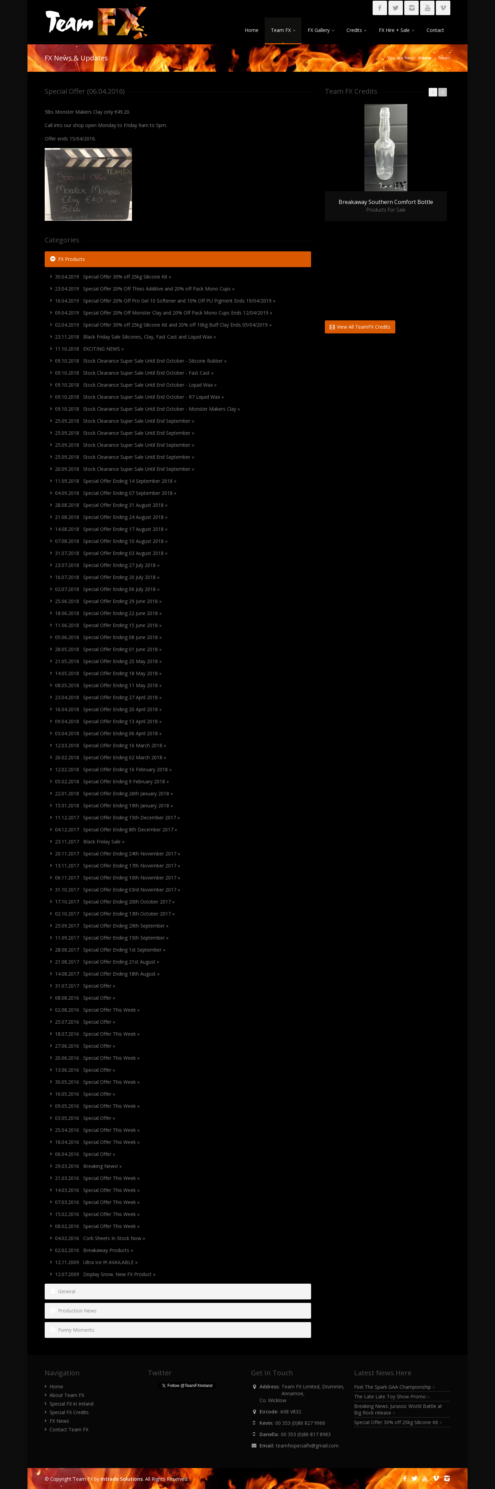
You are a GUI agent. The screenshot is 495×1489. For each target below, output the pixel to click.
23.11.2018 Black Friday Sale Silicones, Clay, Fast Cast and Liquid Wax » (135, 336)
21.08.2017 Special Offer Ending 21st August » (107, 961)
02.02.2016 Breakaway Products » (94, 1250)
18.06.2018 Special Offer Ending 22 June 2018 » (108, 613)
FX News (59, 1421)
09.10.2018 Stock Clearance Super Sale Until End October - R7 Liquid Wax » (139, 397)
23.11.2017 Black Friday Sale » (89, 841)
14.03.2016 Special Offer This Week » (97, 1190)
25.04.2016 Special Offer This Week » (97, 1130)
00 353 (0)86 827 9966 (300, 1423)
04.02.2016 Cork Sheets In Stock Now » (100, 1238)
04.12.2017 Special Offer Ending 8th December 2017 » (116, 829)
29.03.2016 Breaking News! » (88, 1166)
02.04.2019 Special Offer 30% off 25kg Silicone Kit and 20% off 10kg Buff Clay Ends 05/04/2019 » (163, 324)
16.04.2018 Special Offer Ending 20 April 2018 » (108, 709)
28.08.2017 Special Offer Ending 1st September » (110, 949)
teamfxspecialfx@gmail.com (307, 1445)
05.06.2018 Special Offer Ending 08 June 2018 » (108, 637)
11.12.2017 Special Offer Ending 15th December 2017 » (117, 817)
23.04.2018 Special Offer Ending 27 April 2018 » (108, 697)
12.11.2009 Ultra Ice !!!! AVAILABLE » (96, 1262)
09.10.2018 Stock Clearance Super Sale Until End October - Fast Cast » (134, 373)
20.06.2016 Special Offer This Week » (97, 1058)
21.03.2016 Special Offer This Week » (97, 1178)
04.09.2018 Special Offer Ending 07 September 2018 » (115, 493)
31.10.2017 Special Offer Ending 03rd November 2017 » (117, 889)
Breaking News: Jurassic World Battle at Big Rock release (398, 1409)
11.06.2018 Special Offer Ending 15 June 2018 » (108, 625)
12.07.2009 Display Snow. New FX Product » (105, 1274)
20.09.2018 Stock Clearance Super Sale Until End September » (124, 469)
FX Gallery (321, 30)
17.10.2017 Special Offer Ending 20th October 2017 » (115, 901)
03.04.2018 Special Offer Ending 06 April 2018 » (108, 733)
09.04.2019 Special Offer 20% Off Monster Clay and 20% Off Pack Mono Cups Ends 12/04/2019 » (163, 312)
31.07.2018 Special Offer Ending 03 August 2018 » (111, 553)
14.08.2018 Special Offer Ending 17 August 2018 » (111, 529)
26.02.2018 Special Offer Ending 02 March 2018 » (110, 757)
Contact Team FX (69, 1429)
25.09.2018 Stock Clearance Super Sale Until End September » (124, 421)
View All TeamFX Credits (360, 326)
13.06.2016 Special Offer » (85, 1070)
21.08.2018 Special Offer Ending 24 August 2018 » (111, 517)
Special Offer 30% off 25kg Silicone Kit (398, 1422)
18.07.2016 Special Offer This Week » (97, 1034)
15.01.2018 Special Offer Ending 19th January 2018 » (114, 805)
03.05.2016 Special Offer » (85, 1118)
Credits (356, 30)
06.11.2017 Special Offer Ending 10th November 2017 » (117, 877)
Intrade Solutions (122, 1479)
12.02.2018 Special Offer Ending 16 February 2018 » (113, 769)
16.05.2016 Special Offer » (85, 1094)
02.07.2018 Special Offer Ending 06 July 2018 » (107, 589)
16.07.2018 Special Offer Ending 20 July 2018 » (107, 577)
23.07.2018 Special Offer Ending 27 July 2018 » (107, 565)
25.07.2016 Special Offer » (85, 1022)
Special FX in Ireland (72, 1403)
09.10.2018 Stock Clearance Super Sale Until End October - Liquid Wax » (136, 385)
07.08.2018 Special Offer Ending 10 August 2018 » (111, 541)
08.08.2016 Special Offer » (85, 997)
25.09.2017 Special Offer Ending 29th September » (111, 925)
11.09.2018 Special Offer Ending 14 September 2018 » (115, 481)
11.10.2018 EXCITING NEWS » (89, 348)
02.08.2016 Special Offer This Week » (97, 1010)
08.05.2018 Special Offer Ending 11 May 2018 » (108, 685)
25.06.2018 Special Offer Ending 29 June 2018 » (108, 601)
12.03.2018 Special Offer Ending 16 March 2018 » (110, 745)
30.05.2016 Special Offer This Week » (97, 1082)
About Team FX (67, 1395)
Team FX (283, 30)
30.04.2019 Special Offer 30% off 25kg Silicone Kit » (113, 276)
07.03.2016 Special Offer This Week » (97, 1202)
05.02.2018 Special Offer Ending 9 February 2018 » (112, 781)
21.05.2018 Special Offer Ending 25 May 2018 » (108, 661)
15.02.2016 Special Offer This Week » (97, 1214)
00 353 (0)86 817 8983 (306, 1434)
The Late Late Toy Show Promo (392, 1396)
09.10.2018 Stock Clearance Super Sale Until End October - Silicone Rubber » (141, 360)
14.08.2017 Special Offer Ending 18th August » (107, 973)
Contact (435, 30)
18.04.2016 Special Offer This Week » (97, 1142)
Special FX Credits (69, 1412)
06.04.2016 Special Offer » (85, 1154)
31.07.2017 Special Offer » (85, 985)
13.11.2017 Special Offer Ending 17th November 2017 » (117, 865)
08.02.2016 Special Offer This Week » (97, 1226)
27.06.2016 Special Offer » (85, 1046)
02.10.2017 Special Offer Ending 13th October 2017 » (115, 913)
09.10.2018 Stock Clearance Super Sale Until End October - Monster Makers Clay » (147, 409)
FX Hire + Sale (396, 30)
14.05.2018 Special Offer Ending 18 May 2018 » (108, 673)
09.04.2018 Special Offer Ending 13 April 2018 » (108, 721)
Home (251, 30)
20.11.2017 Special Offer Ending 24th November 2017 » (117, 853)
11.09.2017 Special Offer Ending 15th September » (111, 937)
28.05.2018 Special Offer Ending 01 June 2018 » (108, 649)
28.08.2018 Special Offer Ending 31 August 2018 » (111, 505)
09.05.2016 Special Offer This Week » (97, 1106)
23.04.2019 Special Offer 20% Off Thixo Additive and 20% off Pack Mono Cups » (144, 288)
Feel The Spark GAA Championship (394, 1387)
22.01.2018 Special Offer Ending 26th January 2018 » (114, 793)
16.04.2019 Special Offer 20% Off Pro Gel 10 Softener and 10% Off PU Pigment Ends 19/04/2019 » (165, 300)
